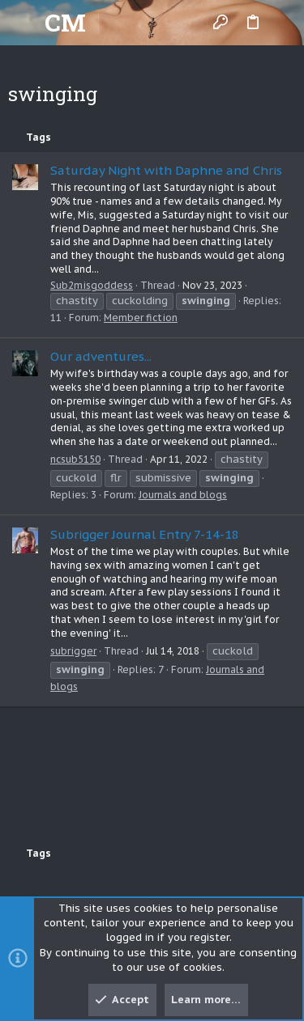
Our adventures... (101, 356)
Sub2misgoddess (91, 285)
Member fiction (141, 317)
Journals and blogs (183, 495)
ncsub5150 (75, 459)
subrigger (73, 651)
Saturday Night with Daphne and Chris (166, 170)
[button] (24, 23)
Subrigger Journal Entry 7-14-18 (144, 534)
